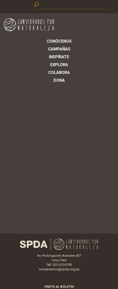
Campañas (59, 49)
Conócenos (59, 41)
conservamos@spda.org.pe (59, 269)
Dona (59, 80)
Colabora (59, 72)
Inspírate (59, 56)
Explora (59, 64)
